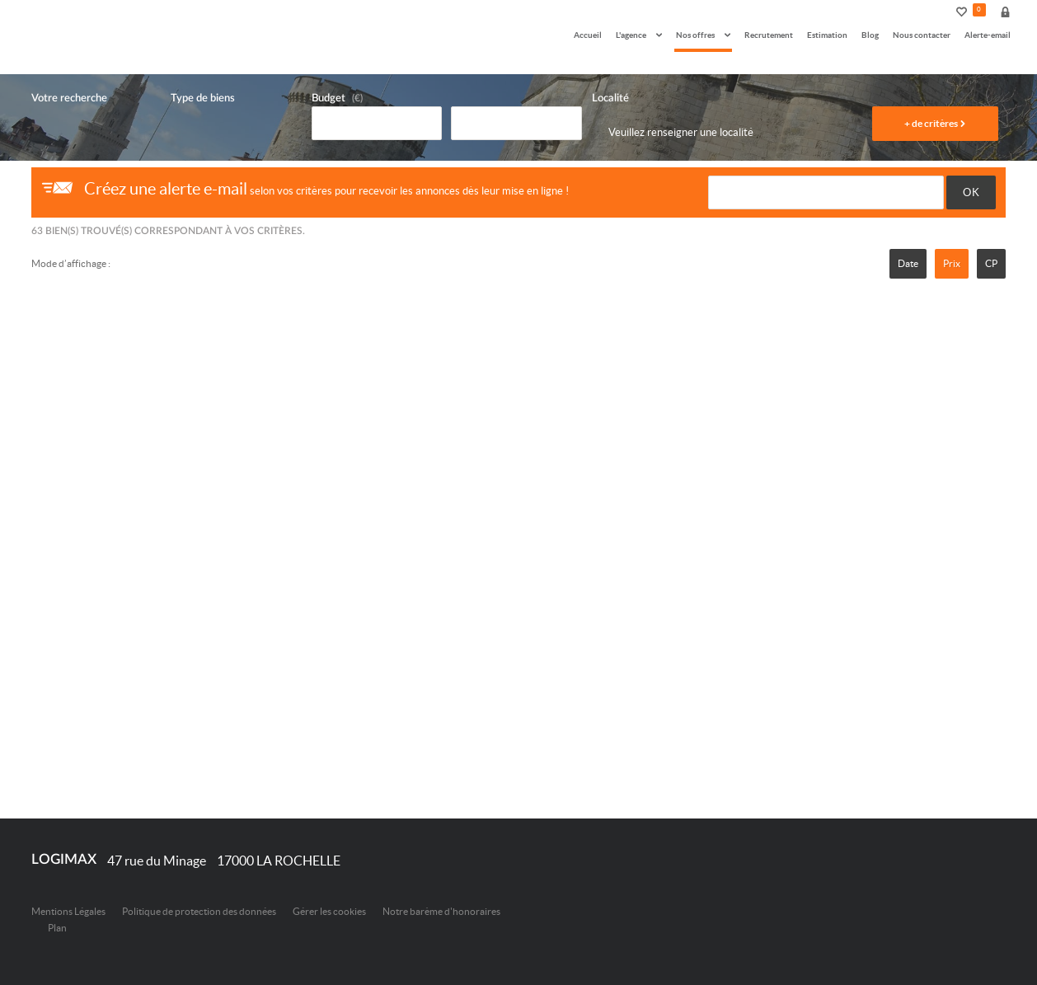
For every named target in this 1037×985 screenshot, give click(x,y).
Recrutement (768, 35)
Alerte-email (987, 35)
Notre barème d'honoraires (442, 911)
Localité (610, 98)
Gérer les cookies (329, 911)
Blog (870, 35)
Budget (328, 98)
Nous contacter (921, 35)
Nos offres (703, 35)
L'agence (639, 35)
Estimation (827, 35)
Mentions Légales (68, 911)
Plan (57, 927)
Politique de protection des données (199, 911)
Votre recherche (69, 98)
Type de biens (203, 98)
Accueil (588, 35)
